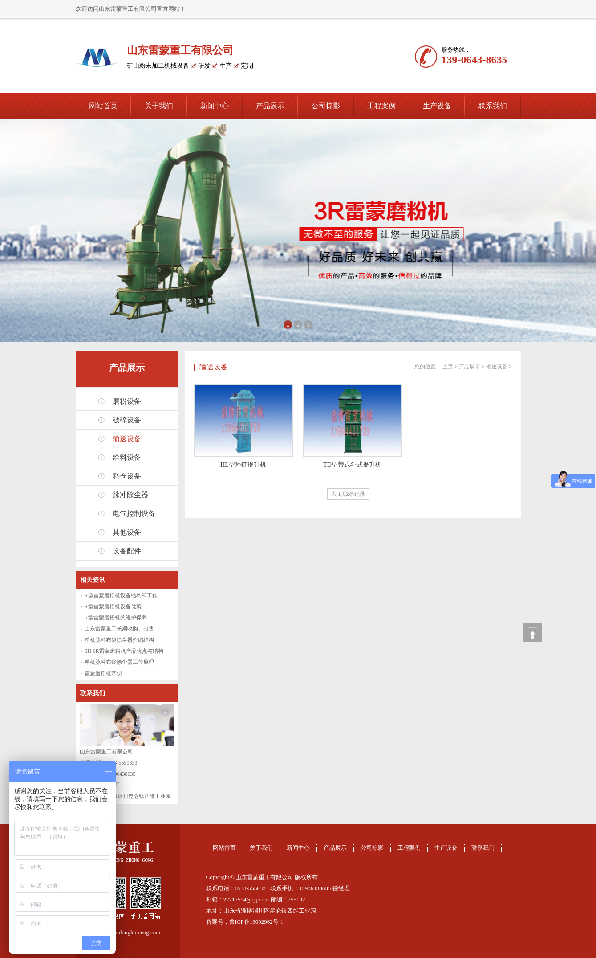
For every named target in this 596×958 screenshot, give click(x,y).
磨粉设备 (127, 401)
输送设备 (127, 438)
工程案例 (381, 106)
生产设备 (437, 106)
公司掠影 (326, 106)
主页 (447, 367)
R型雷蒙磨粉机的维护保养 (116, 617)
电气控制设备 (134, 513)
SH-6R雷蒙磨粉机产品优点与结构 (124, 651)
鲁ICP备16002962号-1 (256, 921)
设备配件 (127, 551)
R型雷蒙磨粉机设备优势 (113, 606)
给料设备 (127, 457)
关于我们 (159, 106)
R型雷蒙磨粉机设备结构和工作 (121, 595)
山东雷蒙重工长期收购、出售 (119, 629)
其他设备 (127, 532)
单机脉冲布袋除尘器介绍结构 (119, 640)
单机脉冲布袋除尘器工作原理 (119, 662)
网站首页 (103, 106)
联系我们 (492, 106)
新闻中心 (214, 106)
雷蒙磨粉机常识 (103, 673)
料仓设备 (127, 476)
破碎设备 (127, 420)
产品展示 (270, 106)
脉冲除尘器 (130, 495)
